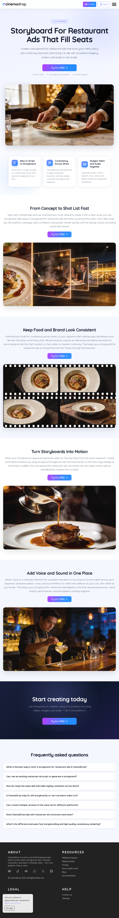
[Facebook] (51, 871)
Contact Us (67, 895)
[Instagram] (34, 871)
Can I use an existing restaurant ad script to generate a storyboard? (41, 776)
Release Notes (68, 861)
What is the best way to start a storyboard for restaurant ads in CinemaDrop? (46, 767)
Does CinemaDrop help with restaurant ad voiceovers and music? (39, 814)
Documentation (69, 875)
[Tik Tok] (17, 871)
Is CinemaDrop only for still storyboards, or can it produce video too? (42, 795)
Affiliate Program (69, 858)
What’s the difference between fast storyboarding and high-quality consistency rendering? (53, 824)
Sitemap (66, 898)
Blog (64, 872)
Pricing (65, 865)
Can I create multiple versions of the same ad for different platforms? (42, 805)
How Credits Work (70, 868)
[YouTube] (9, 871)
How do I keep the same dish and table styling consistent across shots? (42, 786)
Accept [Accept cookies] (9, 908)
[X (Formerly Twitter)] (43, 871)
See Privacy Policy (13, 903)
